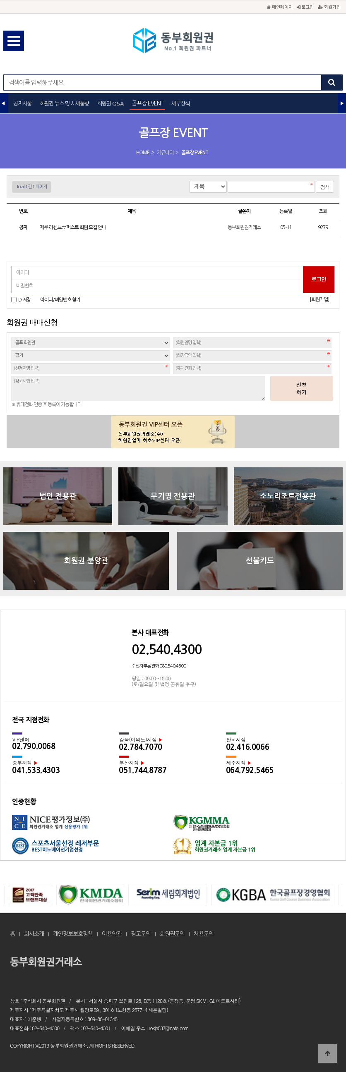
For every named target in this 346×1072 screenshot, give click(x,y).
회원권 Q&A (110, 103)
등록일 (285, 211)
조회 (323, 211)
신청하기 (301, 388)
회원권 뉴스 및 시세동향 (64, 103)
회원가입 (329, 6)
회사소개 (34, 934)
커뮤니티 (165, 152)
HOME (142, 152)
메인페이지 (280, 6)
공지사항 (22, 103)
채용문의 (204, 934)
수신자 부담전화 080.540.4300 (159, 666)
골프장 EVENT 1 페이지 (173, 41)
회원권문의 (172, 934)
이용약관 (112, 934)
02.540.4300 (167, 650)
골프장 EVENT (147, 103)
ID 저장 (24, 299)
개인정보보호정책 (73, 934)
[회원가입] (319, 299)
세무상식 (180, 103)
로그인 (305, 6)
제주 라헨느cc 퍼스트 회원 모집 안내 (73, 227)
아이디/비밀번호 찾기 (60, 299)
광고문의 (141, 934)
